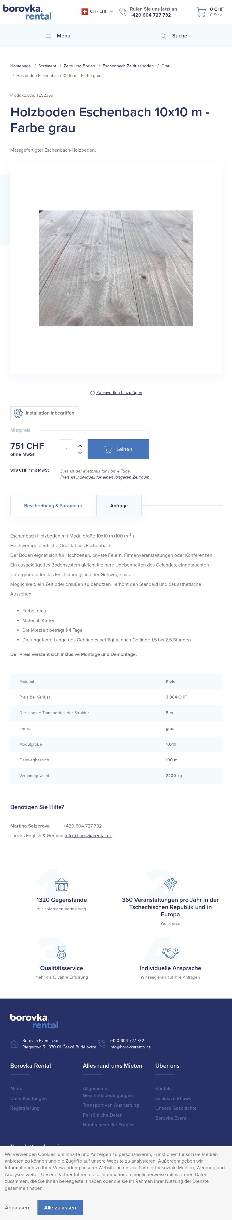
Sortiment (47, 66)
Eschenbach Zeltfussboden (128, 66)
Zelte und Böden (79, 66)
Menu (58, 35)
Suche (174, 35)
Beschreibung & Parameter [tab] (53, 506)
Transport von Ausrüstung (111, 1105)
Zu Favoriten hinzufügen (119, 393)
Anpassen (17, 1207)
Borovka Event (170, 1118)
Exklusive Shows (173, 1099)
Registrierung (25, 1108)
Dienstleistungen (28, 1099)
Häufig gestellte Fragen (108, 1125)
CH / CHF (94, 11)
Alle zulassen (60, 1207)
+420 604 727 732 (150, 15)
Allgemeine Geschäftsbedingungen (108, 1092)
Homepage (20, 66)
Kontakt (163, 1089)
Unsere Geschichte (176, 1108)
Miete (16, 1089)
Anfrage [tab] (119, 506)
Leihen (118, 449)
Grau (165, 66)
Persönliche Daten (103, 1115)
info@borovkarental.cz (88, 836)
